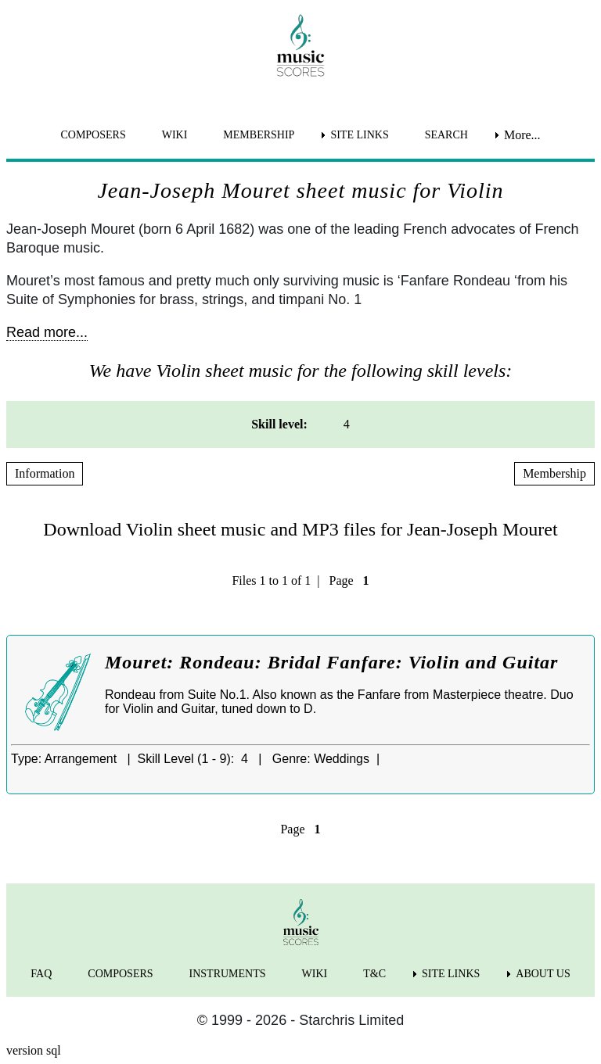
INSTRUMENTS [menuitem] (227, 974)
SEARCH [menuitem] (446, 135)
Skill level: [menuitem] (279, 424)
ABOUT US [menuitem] (543, 974)
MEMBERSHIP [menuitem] (258, 135)
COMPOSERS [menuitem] (92, 135)
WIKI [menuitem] (175, 135)
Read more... (47, 332)
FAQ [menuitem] (41, 974)
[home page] (300, 45)
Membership (554, 473)
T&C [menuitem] (374, 974)
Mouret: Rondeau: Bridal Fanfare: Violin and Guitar (331, 662)
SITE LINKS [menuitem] (359, 135)
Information (44, 473)
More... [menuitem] (522, 135)
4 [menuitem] (347, 424)
